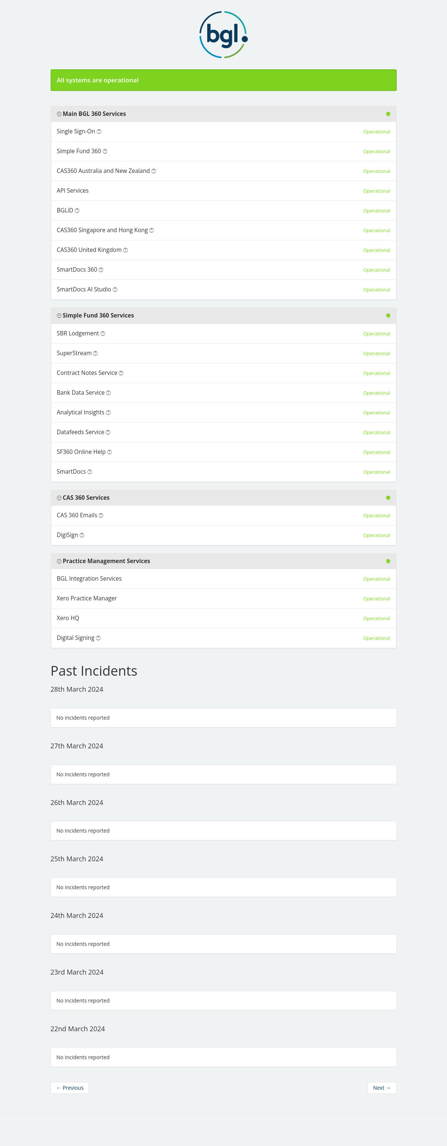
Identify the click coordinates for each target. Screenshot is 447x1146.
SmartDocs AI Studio (84, 289)
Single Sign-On (76, 131)
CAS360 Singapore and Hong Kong (102, 230)
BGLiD (65, 210)
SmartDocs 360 (77, 270)
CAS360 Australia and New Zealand (103, 171)
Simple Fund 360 (79, 151)
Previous (70, 1087)
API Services (73, 191)
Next (382, 1087)
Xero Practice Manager (87, 598)
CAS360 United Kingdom (89, 250)
